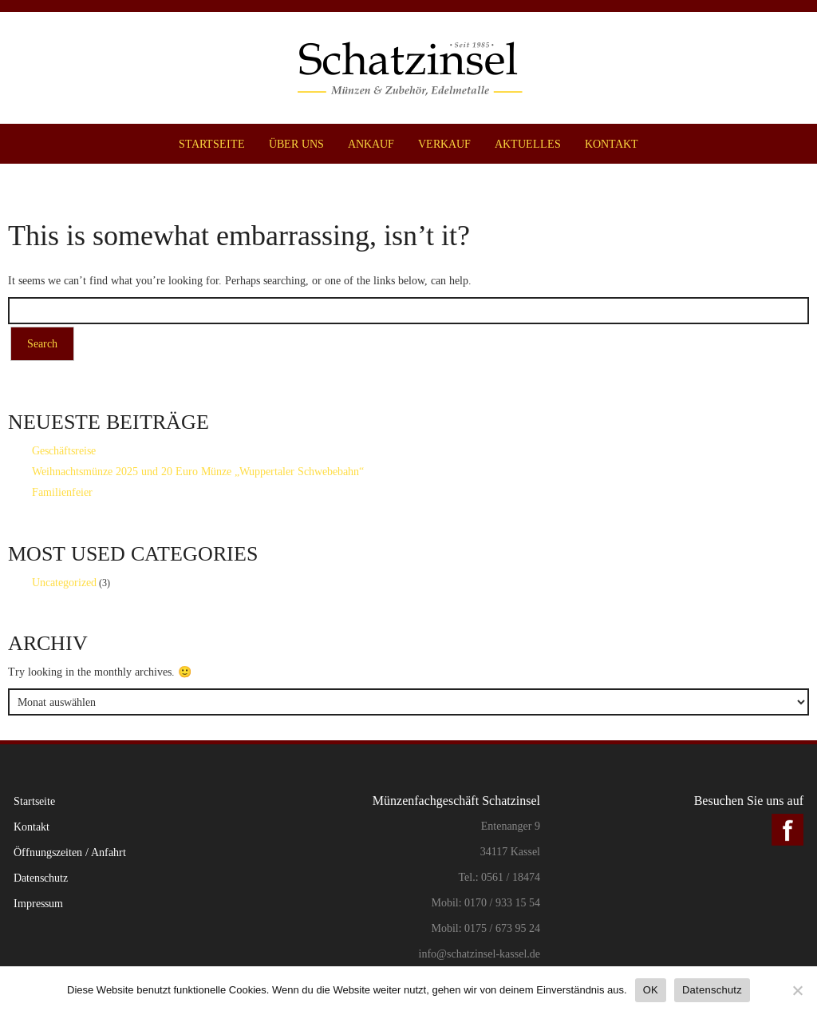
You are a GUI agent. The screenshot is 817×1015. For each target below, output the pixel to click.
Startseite (212, 143)
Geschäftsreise (64, 450)
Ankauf (371, 143)
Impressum (38, 903)
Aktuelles (528, 143)
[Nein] (797, 990)
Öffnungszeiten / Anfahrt (70, 852)
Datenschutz (41, 877)
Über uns (296, 143)
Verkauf (444, 143)
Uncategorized (64, 582)
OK (650, 990)
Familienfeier (62, 492)
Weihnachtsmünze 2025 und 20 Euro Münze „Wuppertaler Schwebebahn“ (198, 471)
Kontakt (611, 143)
